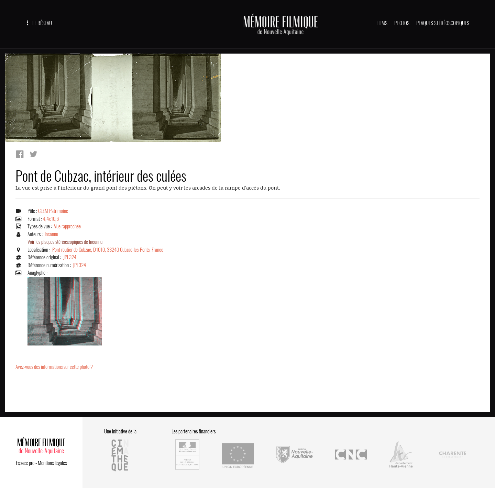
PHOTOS (401, 23)
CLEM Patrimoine (53, 210)
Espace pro (25, 462)
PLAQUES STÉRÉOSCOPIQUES (442, 23)
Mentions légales (52, 462)
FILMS (381, 23)
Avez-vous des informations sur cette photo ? (54, 366)
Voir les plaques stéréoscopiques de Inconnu (65, 241)
